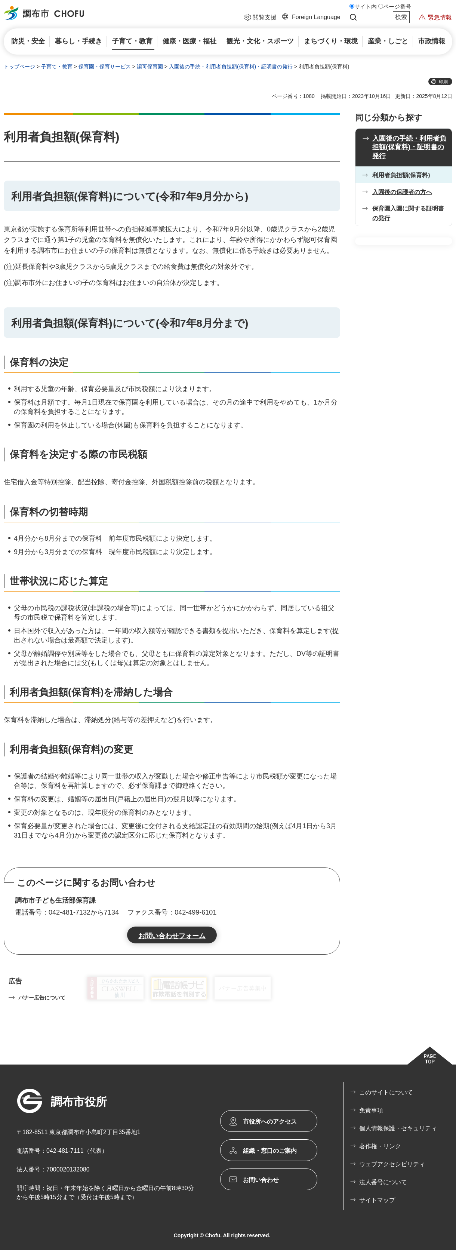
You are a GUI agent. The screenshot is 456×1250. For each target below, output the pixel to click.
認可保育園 (150, 67)
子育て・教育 (57, 67)
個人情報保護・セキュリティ (398, 1128)
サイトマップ (377, 1200)
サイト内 (365, 7)
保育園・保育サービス (104, 67)
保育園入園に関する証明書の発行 (408, 213)
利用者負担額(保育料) (401, 175)
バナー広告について (41, 998)
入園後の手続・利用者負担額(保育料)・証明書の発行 (231, 67)
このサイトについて (386, 1092)
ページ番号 (397, 7)
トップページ (19, 67)
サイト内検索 (353, 17)
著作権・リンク (380, 1146)
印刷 (443, 82)
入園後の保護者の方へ (402, 192)
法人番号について (383, 1182)
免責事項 (371, 1110)
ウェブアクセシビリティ (392, 1164)
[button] (260, 18)
